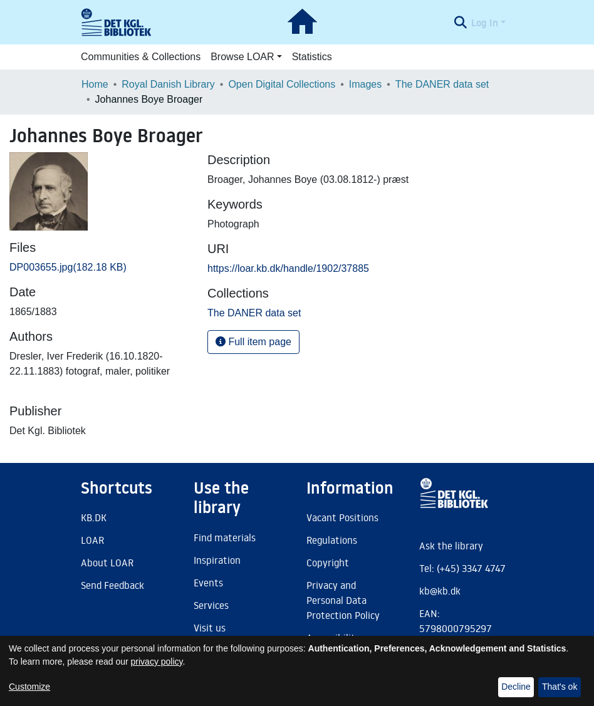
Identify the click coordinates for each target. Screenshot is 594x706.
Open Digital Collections (281, 84)
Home (94, 84)
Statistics (312, 56)
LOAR (92, 540)
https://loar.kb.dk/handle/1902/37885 (288, 268)
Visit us (210, 627)
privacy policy (157, 662)
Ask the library (451, 545)
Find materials (225, 537)
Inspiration (217, 560)
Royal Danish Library (168, 84)
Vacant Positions (342, 517)
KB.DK (94, 517)
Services (211, 605)
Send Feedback (112, 585)
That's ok (559, 687)
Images (365, 84)
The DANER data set (442, 84)
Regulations (331, 540)
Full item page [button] (253, 341)
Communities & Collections (141, 56)
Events (208, 582)
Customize (29, 687)
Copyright (327, 562)
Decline (516, 687)
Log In (484, 22)
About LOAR (107, 562)
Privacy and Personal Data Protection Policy (343, 600)
